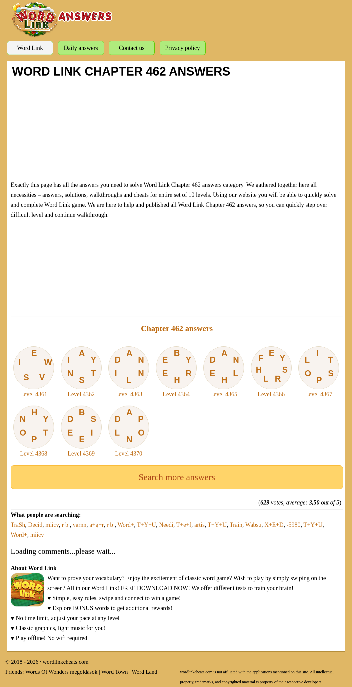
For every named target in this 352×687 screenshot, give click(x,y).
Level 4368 (33, 431)
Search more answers (177, 477)
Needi (166, 524)
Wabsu (253, 524)
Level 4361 (33, 372)
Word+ (125, 524)
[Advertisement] (177, 128)
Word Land (144, 672)
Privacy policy (182, 48)
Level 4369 (81, 431)
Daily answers (81, 48)
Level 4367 (318, 372)
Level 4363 (128, 372)
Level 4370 (128, 431)
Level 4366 (271, 372)
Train (236, 524)
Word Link (30, 48)
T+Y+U (146, 524)
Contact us (132, 48)
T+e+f (183, 524)
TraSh (18, 524)
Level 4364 (176, 372)
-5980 (294, 524)
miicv (52, 524)
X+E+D (273, 524)
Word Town (114, 672)
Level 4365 (223, 372)
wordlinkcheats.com (65, 662)
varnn (79, 524)
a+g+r (96, 524)
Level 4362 (81, 372)
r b (66, 524)
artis (199, 524)
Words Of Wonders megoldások (61, 672)
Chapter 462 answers (177, 328)
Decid (35, 524)
